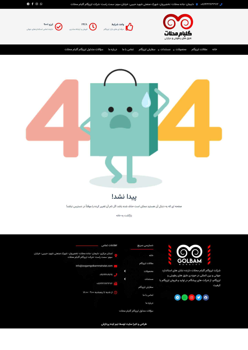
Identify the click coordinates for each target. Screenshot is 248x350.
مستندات (165, 49)
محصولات (181, 49)
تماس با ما (128, 49)
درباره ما (112, 49)
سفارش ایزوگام (147, 49)
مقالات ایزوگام (199, 49)
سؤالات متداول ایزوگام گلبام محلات (84, 49)
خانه (214, 49)
